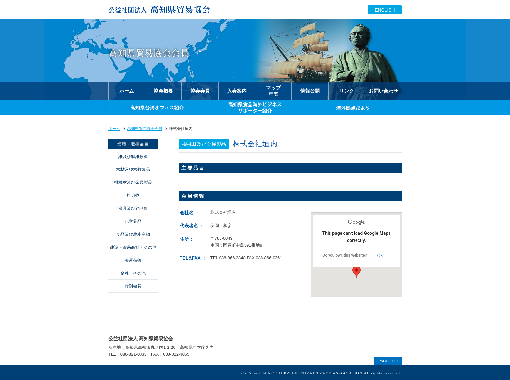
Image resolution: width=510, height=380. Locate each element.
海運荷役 (133, 260)
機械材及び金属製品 (133, 182)
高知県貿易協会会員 (144, 128)
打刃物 (133, 195)
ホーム (114, 128)
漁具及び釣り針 (133, 208)
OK (380, 255)
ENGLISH (385, 10)
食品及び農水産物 (133, 234)
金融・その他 (133, 273)
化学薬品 (133, 221)
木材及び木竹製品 (133, 169)
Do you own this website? (345, 255)
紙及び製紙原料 (133, 156)
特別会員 (133, 286)
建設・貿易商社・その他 (133, 247)
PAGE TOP (388, 361)
